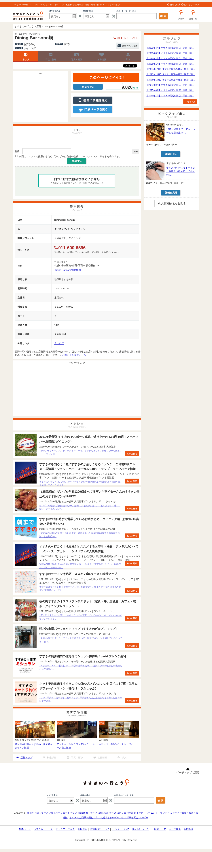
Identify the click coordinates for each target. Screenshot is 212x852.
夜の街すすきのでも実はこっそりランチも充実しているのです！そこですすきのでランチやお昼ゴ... (80, 618)
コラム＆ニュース (43, 830)
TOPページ (25, 830)
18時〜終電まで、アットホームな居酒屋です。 (180, 131)
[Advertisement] (40, 98)
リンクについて (120, 830)
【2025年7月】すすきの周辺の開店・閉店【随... (170, 95)
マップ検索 (175, 830)
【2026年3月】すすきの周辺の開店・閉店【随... (170, 53)
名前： (18, 152)
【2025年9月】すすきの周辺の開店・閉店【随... (170, 85)
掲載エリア (160, 830)
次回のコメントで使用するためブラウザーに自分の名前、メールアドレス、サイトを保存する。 (70, 157)
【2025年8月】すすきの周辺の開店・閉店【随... (170, 90)
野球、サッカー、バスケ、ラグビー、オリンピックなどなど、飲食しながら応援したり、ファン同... (80, 454)
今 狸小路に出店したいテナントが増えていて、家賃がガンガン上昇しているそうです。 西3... (80, 641)
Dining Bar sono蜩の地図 (67, 271)
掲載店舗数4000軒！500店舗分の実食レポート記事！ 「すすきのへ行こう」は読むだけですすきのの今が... (80, 567)
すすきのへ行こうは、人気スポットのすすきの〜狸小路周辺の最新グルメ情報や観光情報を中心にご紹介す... (79, 485)
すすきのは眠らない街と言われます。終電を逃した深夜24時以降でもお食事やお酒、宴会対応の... (79, 536)
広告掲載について (99, 830)
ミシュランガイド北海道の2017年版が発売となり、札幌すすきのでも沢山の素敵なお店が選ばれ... (80, 668)
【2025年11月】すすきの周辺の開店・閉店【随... (170, 74)
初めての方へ (176, 4)
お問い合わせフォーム (74, 356)
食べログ (59, 344)
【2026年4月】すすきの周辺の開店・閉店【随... (170, 48)
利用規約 (82, 830)
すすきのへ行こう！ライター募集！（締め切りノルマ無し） (180, 171)
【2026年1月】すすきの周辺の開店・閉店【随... (170, 64)
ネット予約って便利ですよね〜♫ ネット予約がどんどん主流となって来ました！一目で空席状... (80, 700)
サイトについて (140, 830)
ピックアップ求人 (65, 830)
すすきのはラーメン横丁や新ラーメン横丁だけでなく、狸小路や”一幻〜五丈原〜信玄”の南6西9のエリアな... (80, 590)
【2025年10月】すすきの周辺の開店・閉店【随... (170, 79)
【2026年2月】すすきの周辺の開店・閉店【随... (170, 58)
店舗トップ (25, 56)
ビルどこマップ (191, 4)
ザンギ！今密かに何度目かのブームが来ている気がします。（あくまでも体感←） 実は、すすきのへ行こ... (79, 508)
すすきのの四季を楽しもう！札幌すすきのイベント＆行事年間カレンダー (108, 818)
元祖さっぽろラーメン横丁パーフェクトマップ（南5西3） (58, 813)
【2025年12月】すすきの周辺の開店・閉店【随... (170, 69)
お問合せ (188, 830)
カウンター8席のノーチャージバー (117, 745)
